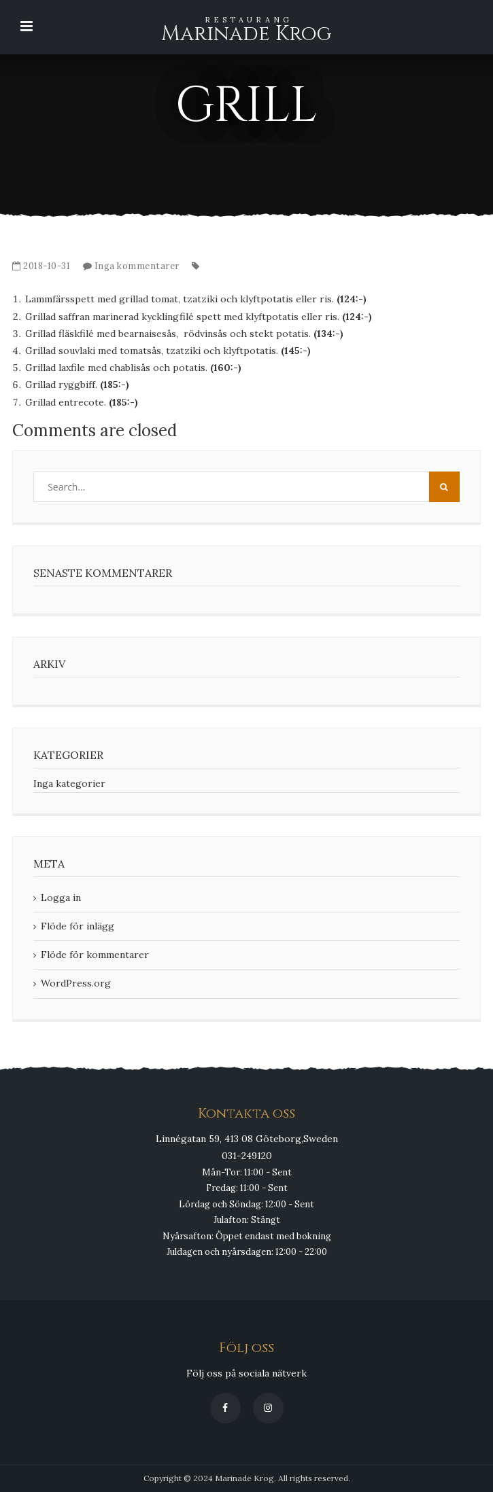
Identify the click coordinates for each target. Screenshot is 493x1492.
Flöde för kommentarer (95, 954)
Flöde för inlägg (77, 926)
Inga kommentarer (137, 266)
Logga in (61, 897)
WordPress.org (76, 983)
